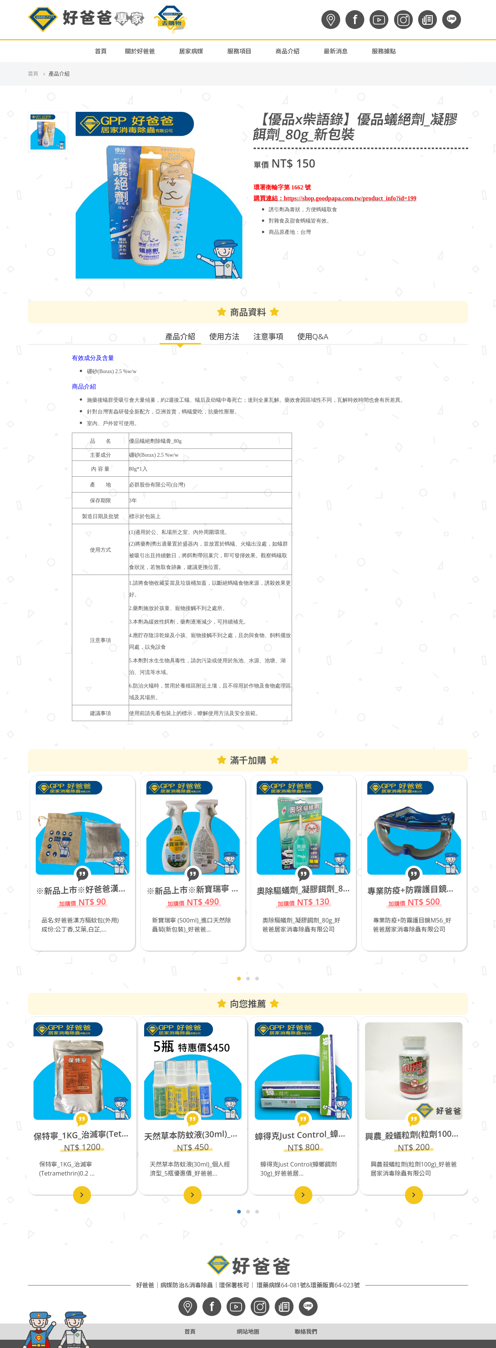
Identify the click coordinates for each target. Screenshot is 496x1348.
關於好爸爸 (140, 51)
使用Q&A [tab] (313, 336)
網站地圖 (248, 1331)
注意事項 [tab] (268, 336)
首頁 (101, 51)
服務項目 (239, 51)
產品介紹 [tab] (180, 336)
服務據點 (384, 51)
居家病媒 (191, 51)
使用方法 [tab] (224, 336)
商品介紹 (287, 51)
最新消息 (336, 51)
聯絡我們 (306, 1331)
